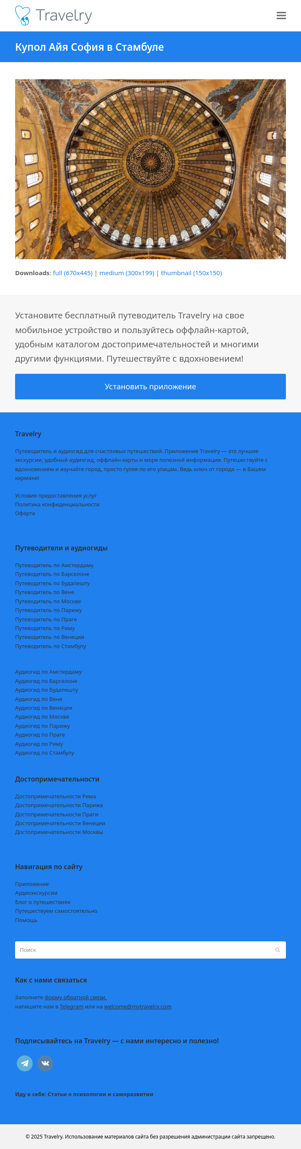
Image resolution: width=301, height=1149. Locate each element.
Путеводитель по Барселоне (52, 574)
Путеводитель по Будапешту (52, 583)
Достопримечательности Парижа (59, 805)
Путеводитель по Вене (44, 592)
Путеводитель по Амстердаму (54, 565)
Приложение (32, 884)
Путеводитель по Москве (48, 601)
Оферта (25, 513)
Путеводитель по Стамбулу (50, 646)
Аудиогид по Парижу (42, 726)
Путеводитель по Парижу (48, 610)
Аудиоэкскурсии (36, 892)
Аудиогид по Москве (42, 716)
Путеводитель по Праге (46, 619)
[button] (281, 15)
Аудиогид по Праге (40, 734)
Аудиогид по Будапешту (46, 689)
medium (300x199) (126, 272)
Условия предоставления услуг (56, 495)
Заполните (61, 997)
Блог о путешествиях (42, 902)
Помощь (26, 920)
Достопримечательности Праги (57, 814)
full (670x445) (73, 272)
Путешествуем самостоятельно (56, 911)
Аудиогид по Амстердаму (48, 671)
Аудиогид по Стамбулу (44, 752)
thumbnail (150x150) (191, 272)
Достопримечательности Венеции (60, 823)
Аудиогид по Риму (39, 744)
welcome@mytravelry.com (138, 1006)
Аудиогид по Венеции (44, 707)
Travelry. (54, 1136)
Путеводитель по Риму (45, 628)
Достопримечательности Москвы (59, 832)
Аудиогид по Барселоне (46, 681)
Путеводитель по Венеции (49, 637)
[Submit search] (277, 950)
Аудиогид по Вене (38, 699)
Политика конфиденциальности (57, 504)
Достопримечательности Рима (55, 796)
